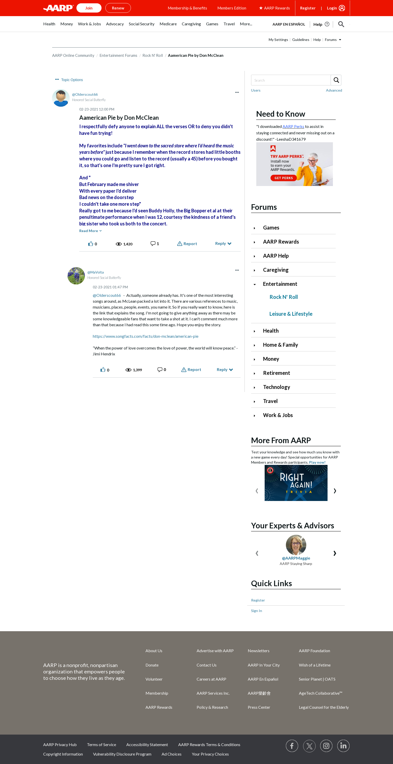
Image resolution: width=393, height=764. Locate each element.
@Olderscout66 (107, 295)
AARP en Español (289, 24)
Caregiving (276, 270)
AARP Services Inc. (213, 693)
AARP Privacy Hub (60, 744)
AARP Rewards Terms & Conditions (209, 744)
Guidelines (300, 39)
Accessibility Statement (147, 744)
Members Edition (231, 8)
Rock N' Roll (152, 55)
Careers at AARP (211, 678)
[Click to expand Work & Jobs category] (256, 415)
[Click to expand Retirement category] (256, 373)
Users (256, 90)
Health (271, 331)
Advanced (334, 90)
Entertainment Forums (118, 55)
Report (190, 243)
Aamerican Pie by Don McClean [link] (195, 55)
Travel (270, 401)
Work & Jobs (278, 415)
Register (308, 8)
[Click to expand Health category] (256, 331)
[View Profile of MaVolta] (95, 272)
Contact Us (207, 664)
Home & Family (280, 345)
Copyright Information (63, 753)
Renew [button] (118, 8)
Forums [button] (331, 39)
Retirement (276, 373)
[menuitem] (49, 26)
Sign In (256, 610)
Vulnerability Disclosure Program (122, 753)
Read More (88, 230)
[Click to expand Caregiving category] (256, 270)
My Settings (278, 39)
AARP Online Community (73, 55)
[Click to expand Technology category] (256, 387)
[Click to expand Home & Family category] (256, 345)
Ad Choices (172, 753)
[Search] (296, 80)
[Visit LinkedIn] (343, 746)
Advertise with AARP (215, 650)
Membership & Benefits (187, 8)
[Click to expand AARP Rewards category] (256, 242)
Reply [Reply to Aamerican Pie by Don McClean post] (220, 243)
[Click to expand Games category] (256, 228)
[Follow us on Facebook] (292, 746)
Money (271, 359)
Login (332, 8)
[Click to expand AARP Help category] (256, 256)
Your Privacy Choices (210, 753)
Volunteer (154, 678)
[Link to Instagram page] (326, 746)
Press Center (259, 707)
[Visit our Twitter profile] (309, 746)
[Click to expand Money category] (256, 359)
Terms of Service (101, 744)
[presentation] (257, 490)
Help (317, 39)
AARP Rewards (281, 241)
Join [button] (89, 8)
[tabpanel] (309, 23)
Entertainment (280, 284)
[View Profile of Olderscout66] (85, 94)
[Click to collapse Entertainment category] (256, 284)
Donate (152, 664)
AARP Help (276, 256)
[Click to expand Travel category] (256, 401)
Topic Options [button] (72, 80)
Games (271, 227)
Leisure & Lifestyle (291, 314)
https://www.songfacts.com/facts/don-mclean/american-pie (145, 336)
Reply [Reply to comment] (222, 369)
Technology (276, 387)
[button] (341, 24)
